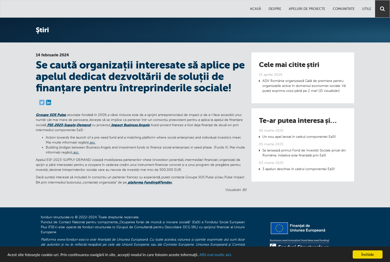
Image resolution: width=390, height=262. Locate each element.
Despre (275, 9)
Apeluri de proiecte (307, 9)
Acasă (255, 9)
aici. (92, 142)
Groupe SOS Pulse (51, 115)
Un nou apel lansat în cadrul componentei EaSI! (299, 137)
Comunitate (344, 9)
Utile (366, 9)
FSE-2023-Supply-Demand (68, 125)
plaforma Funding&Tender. (149, 182)
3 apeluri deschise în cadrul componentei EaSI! (298, 169)
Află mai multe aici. (215, 256)
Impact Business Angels (129, 125)
